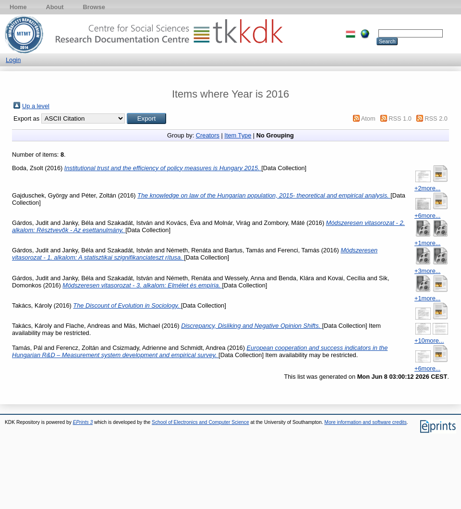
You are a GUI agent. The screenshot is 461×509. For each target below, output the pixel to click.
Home (18, 7)
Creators (207, 135)
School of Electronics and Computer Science (200, 422)
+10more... (429, 340)
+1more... (427, 243)
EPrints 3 (83, 422)
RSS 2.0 (436, 118)
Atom (368, 118)
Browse (94, 7)
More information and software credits (366, 422)
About (55, 7)
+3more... (427, 270)
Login (13, 59)
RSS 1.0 (400, 118)
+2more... (427, 188)
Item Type (237, 135)
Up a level (35, 106)
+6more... (427, 215)
